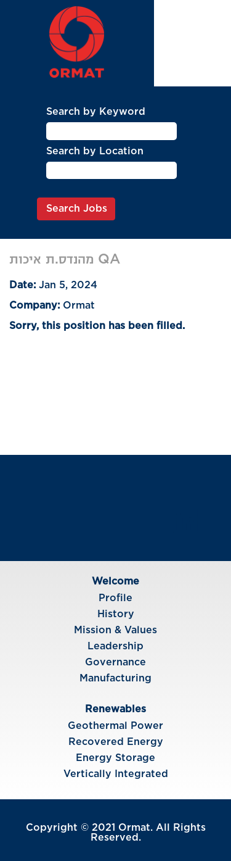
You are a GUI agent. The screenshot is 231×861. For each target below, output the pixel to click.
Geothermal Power (115, 725)
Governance (115, 662)
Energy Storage (115, 757)
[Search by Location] (111, 171)
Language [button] (192, 33)
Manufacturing (115, 678)
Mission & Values (115, 630)
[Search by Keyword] (111, 131)
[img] (77, 42)
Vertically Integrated (115, 774)
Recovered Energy (115, 741)
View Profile (193, 57)
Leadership (115, 646)
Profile (115, 598)
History (115, 614)
